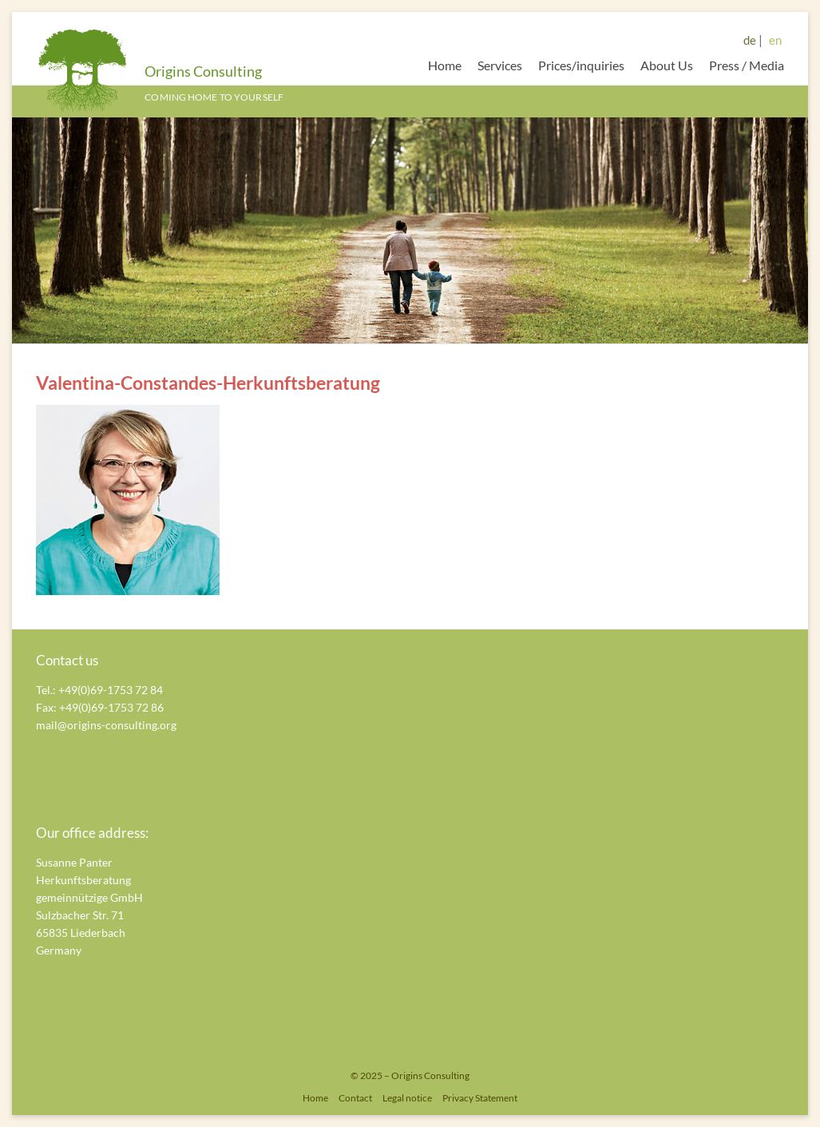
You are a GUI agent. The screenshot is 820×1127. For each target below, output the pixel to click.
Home (444, 65)
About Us (666, 65)
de (749, 40)
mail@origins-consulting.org (106, 725)
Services (499, 65)
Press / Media (746, 65)
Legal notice (407, 1098)
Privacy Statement (479, 1098)
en (775, 40)
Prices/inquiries (581, 65)
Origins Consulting (203, 71)
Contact (355, 1098)
